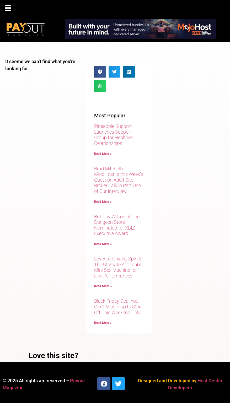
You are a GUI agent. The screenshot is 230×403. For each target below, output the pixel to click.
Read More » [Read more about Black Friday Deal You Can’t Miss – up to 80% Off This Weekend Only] (103, 323)
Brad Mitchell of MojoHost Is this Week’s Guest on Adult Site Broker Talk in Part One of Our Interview (118, 180)
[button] (115, 8)
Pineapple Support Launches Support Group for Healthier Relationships (113, 134)
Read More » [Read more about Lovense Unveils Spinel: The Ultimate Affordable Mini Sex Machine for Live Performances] (103, 286)
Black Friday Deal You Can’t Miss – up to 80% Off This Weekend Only (117, 306)
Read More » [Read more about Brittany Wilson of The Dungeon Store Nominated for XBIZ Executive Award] (103, 244)
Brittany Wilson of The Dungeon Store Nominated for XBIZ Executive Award (117, 225)
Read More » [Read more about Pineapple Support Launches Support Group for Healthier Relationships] (103, 154)
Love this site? (53, 355)
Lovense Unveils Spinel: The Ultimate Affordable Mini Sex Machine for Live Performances (118, 267)
